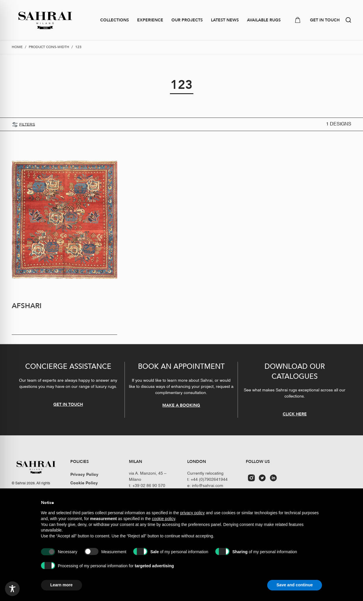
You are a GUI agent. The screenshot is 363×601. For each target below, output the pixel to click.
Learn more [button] (61, 585)
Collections (114, 20)
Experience (150, 20)
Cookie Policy (84, 483)
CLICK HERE (295, 414)
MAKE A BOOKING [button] (181, 405)
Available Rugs (264, 20)
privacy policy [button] (192, 512)
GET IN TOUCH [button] (325, 20)
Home (17, 47)
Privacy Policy (84, 475)
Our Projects (187, 20)
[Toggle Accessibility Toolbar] (12, 589)
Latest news (225, 20)
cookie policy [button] (163, 518)
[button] (348, 19)
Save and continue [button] (295, 585)
